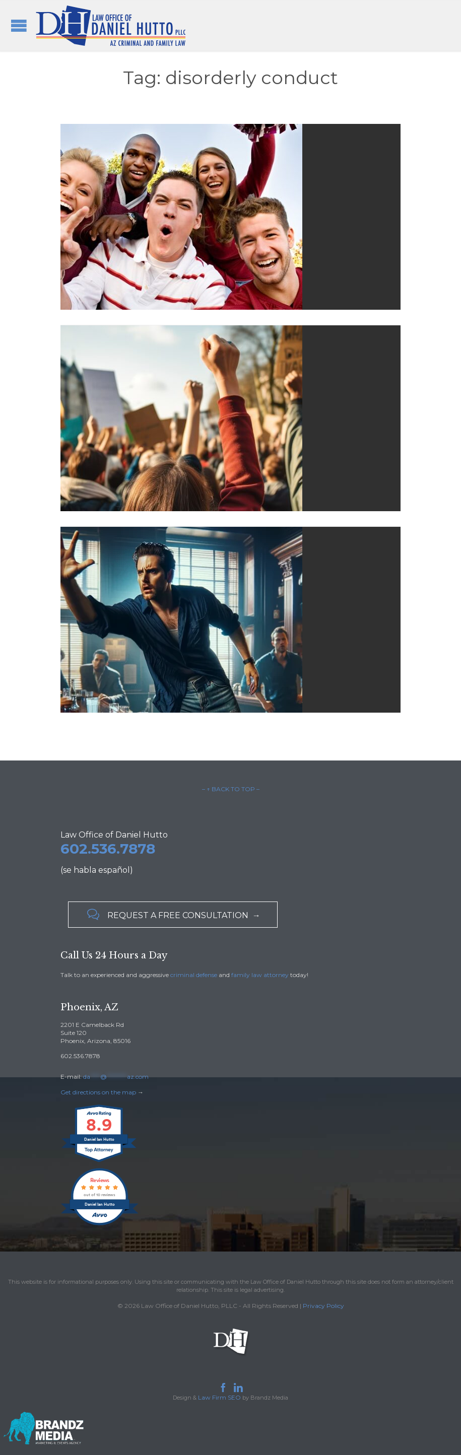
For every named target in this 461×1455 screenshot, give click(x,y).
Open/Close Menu (19, 25)
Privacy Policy (323, 1305)
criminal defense (193, 975)
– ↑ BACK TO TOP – (230, 789)
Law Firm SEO (219, 1397)
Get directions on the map (98, 1092)
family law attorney (260, 975)
